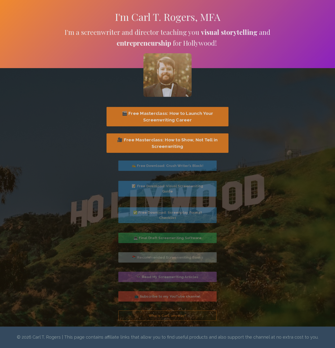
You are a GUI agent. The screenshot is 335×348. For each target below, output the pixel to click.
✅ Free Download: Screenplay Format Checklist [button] (167, 215)
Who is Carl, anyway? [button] (168, 315)
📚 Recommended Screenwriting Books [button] (168, 257)
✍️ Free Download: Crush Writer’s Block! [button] (167, 166)
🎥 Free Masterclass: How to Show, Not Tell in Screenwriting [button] (167, 142)
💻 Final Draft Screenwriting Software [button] (167, 238)
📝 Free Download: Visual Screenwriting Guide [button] (167, 188)
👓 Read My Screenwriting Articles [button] (167, 276)
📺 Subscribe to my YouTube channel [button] (167, 296)
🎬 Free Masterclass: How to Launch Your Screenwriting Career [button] (167, 116)
